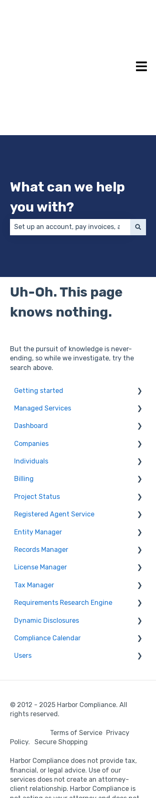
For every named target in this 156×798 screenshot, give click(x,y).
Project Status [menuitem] (37, 425)
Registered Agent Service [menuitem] (54, 442)
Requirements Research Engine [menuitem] (63, 531)
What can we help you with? (67, 125)
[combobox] (70, 155)
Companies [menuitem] (31, 372)
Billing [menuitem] (24, 407)
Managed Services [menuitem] (42, 336)
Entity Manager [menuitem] (38, 460)
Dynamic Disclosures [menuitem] (46, 549)
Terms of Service (76, 661)
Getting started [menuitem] (38, 319)
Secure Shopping (61, 670)
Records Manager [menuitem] (41, 478)
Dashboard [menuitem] (31, 354)
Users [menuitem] (23, 584)
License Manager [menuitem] (40, 495)
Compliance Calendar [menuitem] (47, 566)
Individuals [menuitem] (31, 389)
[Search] (138, 155)
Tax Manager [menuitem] (34, 513)
